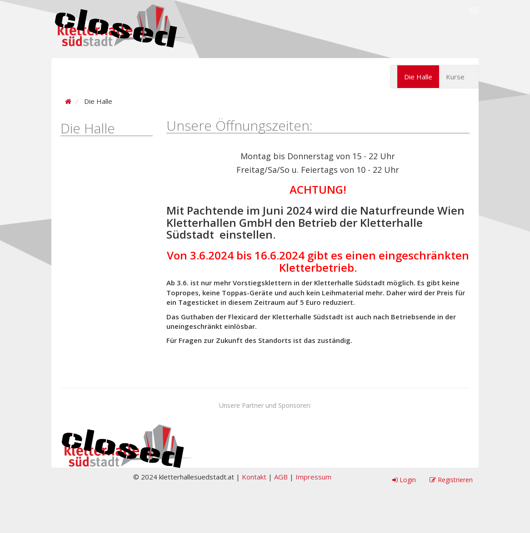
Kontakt (254, 476)
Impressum (313, 476)
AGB (281, 476)
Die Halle (418, 76)
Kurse (455, 76)
